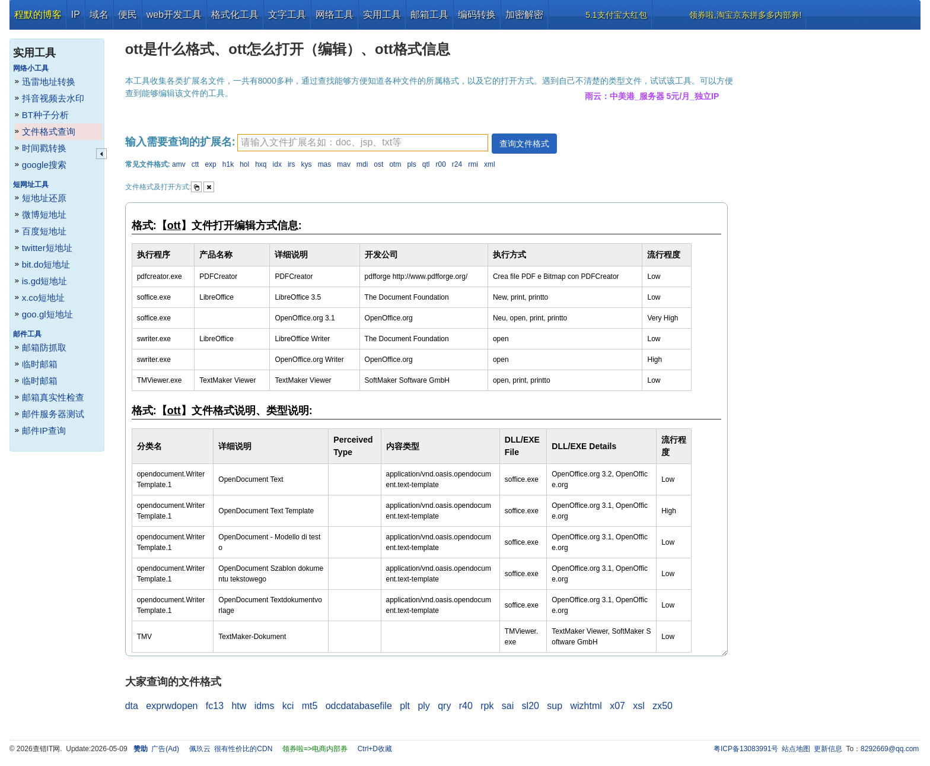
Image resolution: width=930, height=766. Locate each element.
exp (210, 164)
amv (179, 164)
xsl (639, 706)
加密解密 (524, 14)
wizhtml (585, 706)
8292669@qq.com (890, 749)
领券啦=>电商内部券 (315, 749)
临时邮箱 (40, 364)
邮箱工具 (429, 14)
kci (288, 706)
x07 (617, 706)
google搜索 (44, 165)
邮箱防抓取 (44, 347)
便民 (127, 14)
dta (131, 706)
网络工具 (334, 14)
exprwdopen (172, 706)
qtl (426, 164)
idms (264, 706)
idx (277, 164)
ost (378, 164)
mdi (362, 164)
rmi (473, 164)
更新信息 (828, 749)
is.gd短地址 (45, 281)
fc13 (215, 706)
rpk (486, 706)
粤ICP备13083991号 (746, 749)
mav (344, 164)
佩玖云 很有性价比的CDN (231, 749)
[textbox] (362, 142)
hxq (260, 164)
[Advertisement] (832, 208)
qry (444, 706)
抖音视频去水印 (53, 98)
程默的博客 (38, 14)
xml (489, 164)
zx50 (662, 706)
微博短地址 (44, 214)
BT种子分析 (45, 115)
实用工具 (382, 14)
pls (411, 164)
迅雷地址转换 (48, 82)
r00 (440, 164)
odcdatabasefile (359, 706)
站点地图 (796, 749)
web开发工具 (174, 14)
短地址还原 (44, 198)
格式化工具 (235, 14)
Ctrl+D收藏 (375, 749)
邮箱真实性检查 (53, 397)
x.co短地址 (43, 298)
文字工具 (287, 14)
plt (405, 706)
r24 (457, 164)
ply (423, 706)
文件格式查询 (48, 131)
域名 (99, 14)
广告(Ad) (165, 749)
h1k (228, 164)
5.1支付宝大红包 (615, 15)
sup (554, 706)
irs (291, 164)
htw (238, 706)
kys (306, 164)
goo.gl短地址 (47, 314)
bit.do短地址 (46, 264)
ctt (195, 164)
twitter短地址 (47, 248)
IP (75, 14)
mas (325, 164)
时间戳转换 (44, 148)
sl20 (530, 706)
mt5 (310, 706)
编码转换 (477, 14)
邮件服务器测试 (53, 414)
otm (395, 164)
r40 (466, 706)
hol (244, 164)
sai (508, 706)
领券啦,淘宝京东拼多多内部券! (745, 15)
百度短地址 (44, 231)
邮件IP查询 (44, 430)
